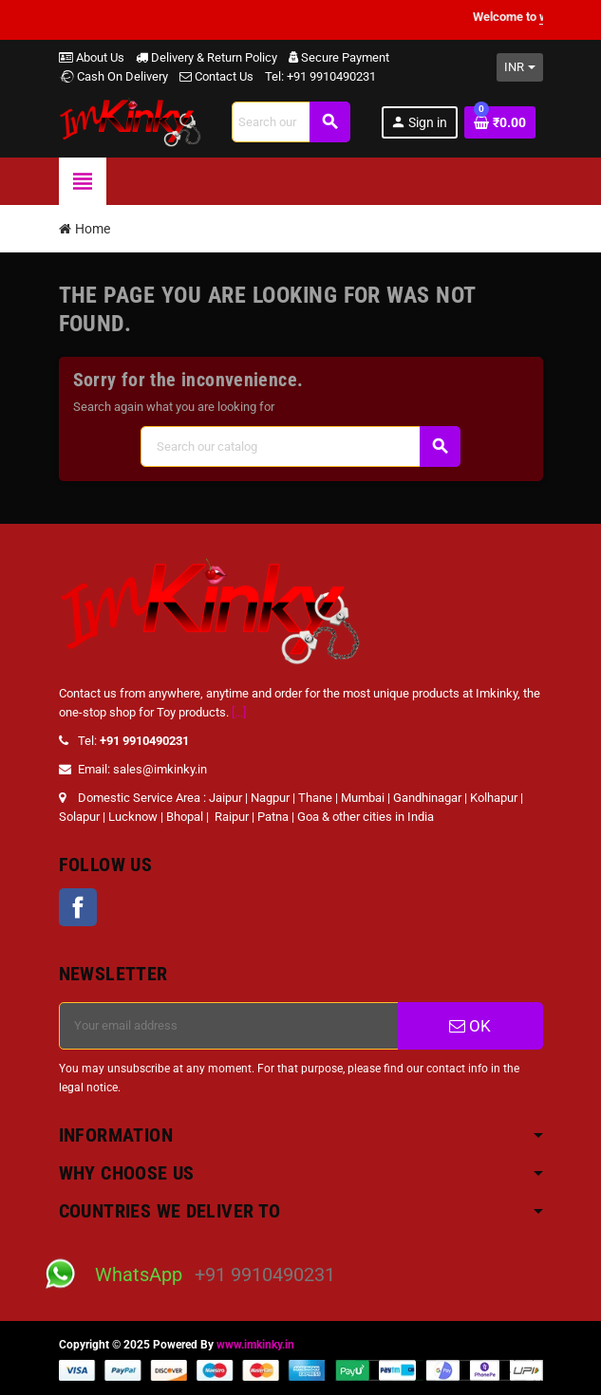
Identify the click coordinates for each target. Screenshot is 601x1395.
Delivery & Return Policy (206, 57)
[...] (239, 712)
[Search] (290, 122)
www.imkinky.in (255, 1344)
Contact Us (216, 76)
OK (470, 1025)
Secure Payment (339, 57)
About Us (91, 57)
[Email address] (229, 1026)
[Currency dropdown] (520, 67)
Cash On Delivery (113, 76)
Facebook (78, 907)
